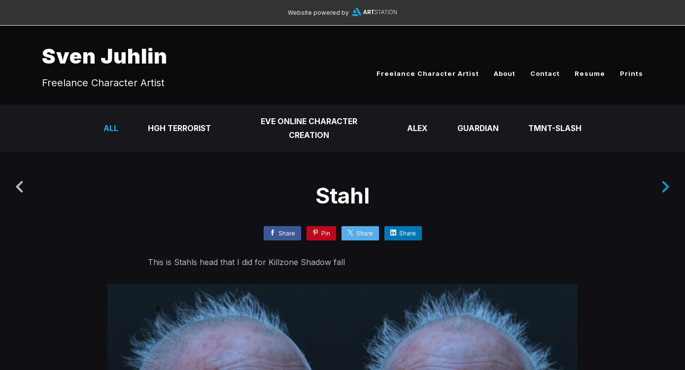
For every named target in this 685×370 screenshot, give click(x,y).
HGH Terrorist (177, 128)
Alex (417, 128)
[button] (643, 309)
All (108, 128)
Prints (631, 73)
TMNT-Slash (556, 128)
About (504, 73)
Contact (545, 73)
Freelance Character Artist (428, 73)
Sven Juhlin (105, 55)
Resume (590, 73)
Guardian (478, 128)
